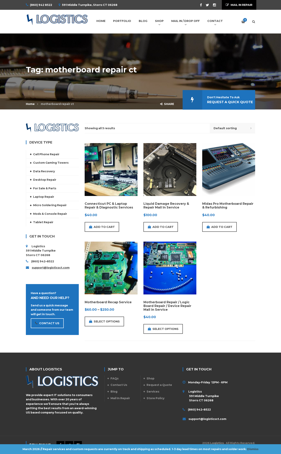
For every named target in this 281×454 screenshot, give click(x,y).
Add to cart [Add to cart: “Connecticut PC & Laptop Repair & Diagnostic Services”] (102, 227)
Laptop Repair (43, 197)
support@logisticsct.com (51, 267)
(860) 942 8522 (41, 5)
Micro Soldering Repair (50, 205)
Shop (150, 378)
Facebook (199, 5)
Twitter (205, 5)
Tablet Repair (43, 222)
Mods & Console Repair (50, 214)
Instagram (212, 5)
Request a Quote (159, 385)
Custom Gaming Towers (51, 162)
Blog (114, 391)
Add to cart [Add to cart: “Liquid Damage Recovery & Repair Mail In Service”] (161, 227)
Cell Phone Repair (46, 154)
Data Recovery (44, 171)
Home (30, 104)
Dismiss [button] (252, 449)
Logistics (217, 443)
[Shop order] (232, 128)
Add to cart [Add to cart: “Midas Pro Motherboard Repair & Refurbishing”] (219, 227)
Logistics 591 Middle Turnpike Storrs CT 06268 (201, 396)
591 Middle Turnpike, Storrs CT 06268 (89, 5)
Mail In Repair (120, 398)
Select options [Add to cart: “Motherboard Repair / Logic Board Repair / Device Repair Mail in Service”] (163, 329)
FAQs (115, 378)
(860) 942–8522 (42, 261)
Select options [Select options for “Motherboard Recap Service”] (104, 321)
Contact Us (119, 385)
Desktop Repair (44, 179)
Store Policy (155, 398)
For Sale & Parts (44, 188)
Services (153, 391)
